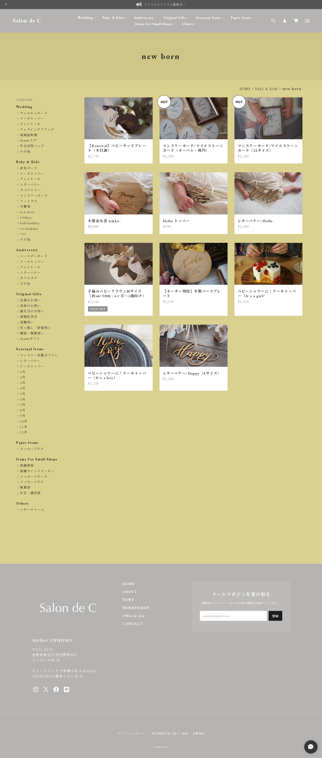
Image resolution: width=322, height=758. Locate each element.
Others (188, 24)
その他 (25, 151)
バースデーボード (34, 256)
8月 (22, 410)
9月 (22, 416)
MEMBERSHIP (136, 608)
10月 (23, 421)
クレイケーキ (30, 124)
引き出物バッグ (32, 146)
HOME (245, 89)
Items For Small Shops (154, 24)
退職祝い (27, 322)
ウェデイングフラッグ (37, 130)
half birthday (30, 223)
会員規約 (199, 733)
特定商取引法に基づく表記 (170, 733)
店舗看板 (27, 465)
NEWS (128, 600)
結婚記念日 (28, 317)
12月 (23, 432)
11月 (23, 427)
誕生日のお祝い (32, 311)
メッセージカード (34, 477)
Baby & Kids (113, 17)
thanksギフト (30, 339)
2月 (22, 377)
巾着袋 (25, 206)
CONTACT (132, 624)
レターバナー (30, 185)
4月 (22, 388)
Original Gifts (174, 17)
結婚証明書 (28, 135)
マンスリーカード (34, 196)
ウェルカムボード (34, 113)
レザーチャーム (32, 510)
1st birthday (29, 229)
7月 (22, 405)
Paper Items (241, 17)
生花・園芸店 (30, 493)
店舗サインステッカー (37, 471)
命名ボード (28, 168)
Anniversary (144, 17)
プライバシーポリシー (132, 733)
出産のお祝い (30, 300)
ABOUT (129, 592)
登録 (275, 616)
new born (27, 212)
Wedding (85, 17)
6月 (22, 399)
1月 (22, 372)
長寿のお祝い (30, 306)
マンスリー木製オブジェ (39, 355)
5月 (22, 394)
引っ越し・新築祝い (35, 328)
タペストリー (30, 190)
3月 (22, 383)
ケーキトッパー (32, 118)
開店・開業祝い (32, 333)
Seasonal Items (208, 17)
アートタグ (28, 201)
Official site (133, 616)
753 (23, 234)
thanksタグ (28, 140)
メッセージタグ (32, 449)
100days (26, 218)
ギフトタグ (28, 278)
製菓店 (25, 487)
